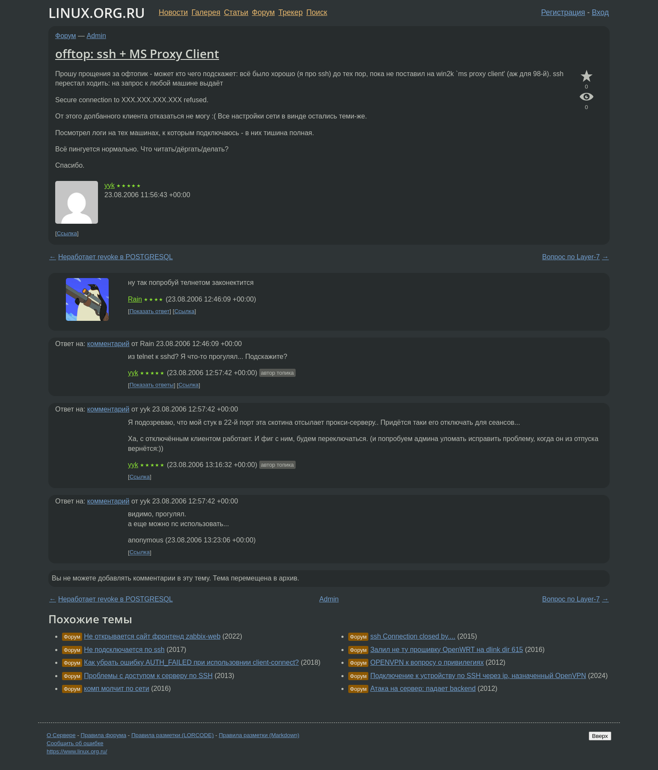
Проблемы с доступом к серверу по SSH (148, 675)
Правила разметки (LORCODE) (172, 735)
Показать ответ (150, 311)
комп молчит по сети (116, 688)
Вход (600, 12)
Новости (173, 12)
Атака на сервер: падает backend (422, 688)
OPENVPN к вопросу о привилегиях (426, 662)
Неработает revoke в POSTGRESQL (115, 257)
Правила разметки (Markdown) (259, 735)
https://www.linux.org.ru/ (77, 751)
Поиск (316, 12)
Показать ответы (152, 385)
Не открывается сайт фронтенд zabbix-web (152, 636)
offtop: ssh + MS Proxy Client (137, 53)
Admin (96, 35)
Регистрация (563, 12)
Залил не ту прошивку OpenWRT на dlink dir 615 (446, 649)
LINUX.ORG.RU (96, 12)
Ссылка (67, 233)
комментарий (108, 343)
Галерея (206, 12)
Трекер (291, 12)
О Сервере (61, 735)
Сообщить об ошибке (75, 743)
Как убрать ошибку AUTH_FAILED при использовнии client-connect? (191, 662)
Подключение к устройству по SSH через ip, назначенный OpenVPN (478, 675)
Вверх (600, 736)
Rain (135, 299)
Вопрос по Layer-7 (571, 257)
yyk (109, 185)
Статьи (236, 12)
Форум (263, 12)
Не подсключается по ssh (124, 649)
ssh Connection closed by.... (412, 636)
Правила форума (104, 735)
